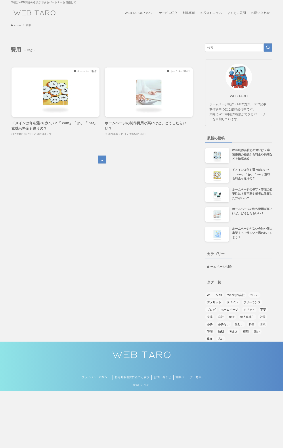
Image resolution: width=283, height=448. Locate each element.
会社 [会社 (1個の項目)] (221, 319)
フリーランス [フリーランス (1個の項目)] (252, 305)
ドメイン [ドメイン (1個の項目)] (232, 305)
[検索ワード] (238, 47)
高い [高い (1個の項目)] (221, 341)
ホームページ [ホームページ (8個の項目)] (229, 312)
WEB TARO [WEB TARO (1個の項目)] (214, 298)
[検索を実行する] (268, 47)
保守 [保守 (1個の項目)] (232, 319)
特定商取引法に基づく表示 (132, 380)
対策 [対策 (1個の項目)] (263, 319)
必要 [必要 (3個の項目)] (210, 327)
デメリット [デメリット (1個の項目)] (214, 305)
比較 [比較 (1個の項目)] (263, 327)
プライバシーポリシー (96, 380)
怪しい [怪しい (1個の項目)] (239, 327)
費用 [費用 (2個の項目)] (246, 334)
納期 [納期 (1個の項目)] (221, 334)
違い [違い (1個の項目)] (257, 334)
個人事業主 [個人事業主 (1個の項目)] (247, 319)
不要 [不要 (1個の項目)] (263, 312)
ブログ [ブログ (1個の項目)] (211, 312)
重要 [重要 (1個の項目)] (210, 341)
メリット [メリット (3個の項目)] (249, 312)
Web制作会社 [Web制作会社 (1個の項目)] (236, 298)
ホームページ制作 (223, 268)
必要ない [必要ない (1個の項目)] (223, 327)
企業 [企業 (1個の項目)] (210, 319)
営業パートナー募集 (188, 380)
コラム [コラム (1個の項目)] (254, 298)
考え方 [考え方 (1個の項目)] (233, 334)
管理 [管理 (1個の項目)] (210, 334)
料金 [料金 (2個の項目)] (251, 327)
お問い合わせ (162, 380)
